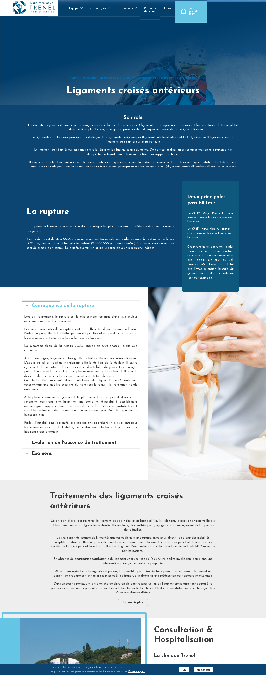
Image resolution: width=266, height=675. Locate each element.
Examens (43, 458)
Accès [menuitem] (213, 8)
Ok (182, 669)
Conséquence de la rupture (64, 310)
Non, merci (202, 669)
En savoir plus (133, 583)
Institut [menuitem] (89, 8)
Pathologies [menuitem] (131, 12)
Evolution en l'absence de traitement (75, 447)
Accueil (75, 97)
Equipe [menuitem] (107, 12)
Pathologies (89, 97)
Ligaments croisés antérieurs (141, 97)
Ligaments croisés (110, 97)
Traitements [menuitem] (159, 12)
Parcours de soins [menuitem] (190, 8)
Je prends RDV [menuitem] (246, 8)
